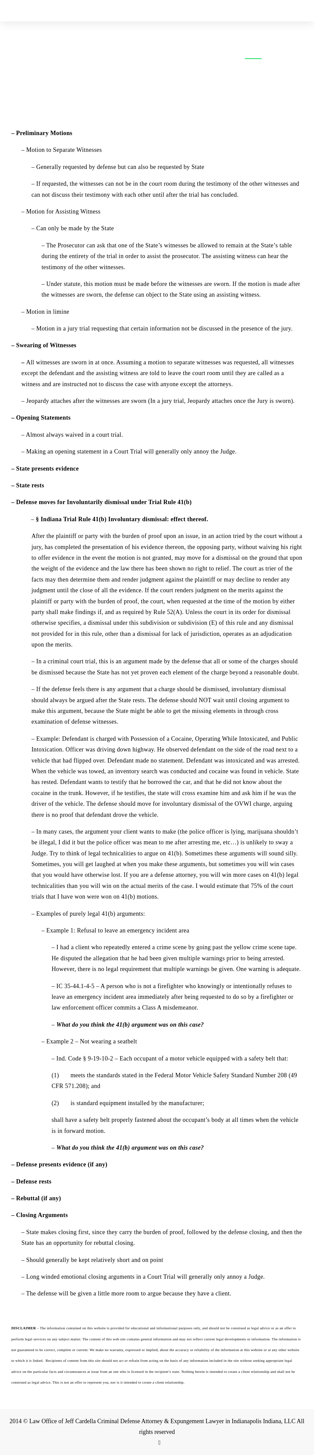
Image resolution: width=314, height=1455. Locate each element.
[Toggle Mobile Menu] (301, 10)
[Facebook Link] (159, 1442)
